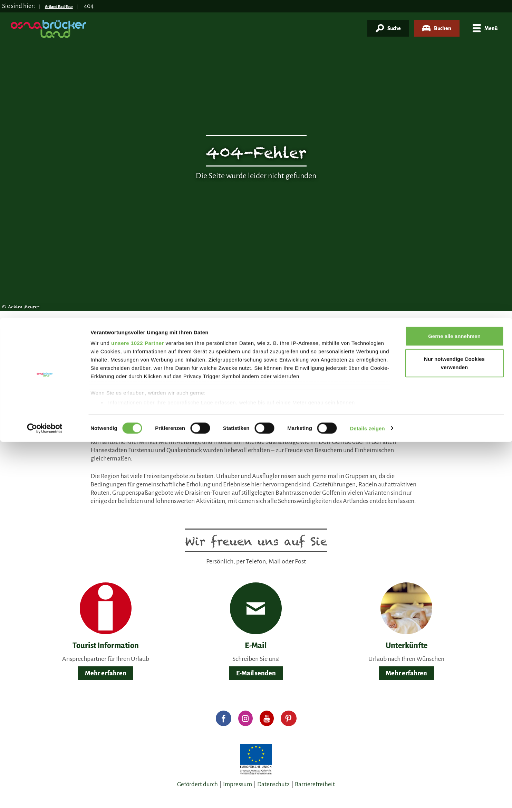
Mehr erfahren (105, 673)
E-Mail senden (256, 673)
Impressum (237, 784)
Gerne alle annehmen (454, 18)
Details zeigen (367, 110)
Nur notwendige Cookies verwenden (454, 45)
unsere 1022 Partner (137, 25)
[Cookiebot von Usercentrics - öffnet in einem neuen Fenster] (45, 110)
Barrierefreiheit (315, 784)
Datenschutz (273, 784)
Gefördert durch (197, 784)
